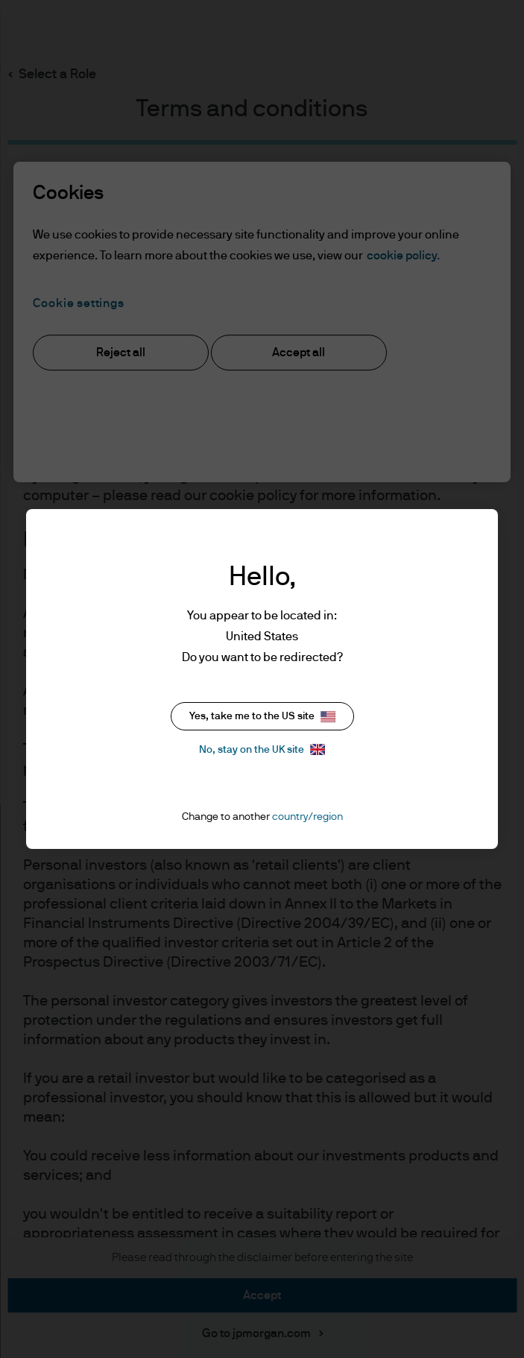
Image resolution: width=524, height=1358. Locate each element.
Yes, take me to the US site (262, 716)
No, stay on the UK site (262, 749)
